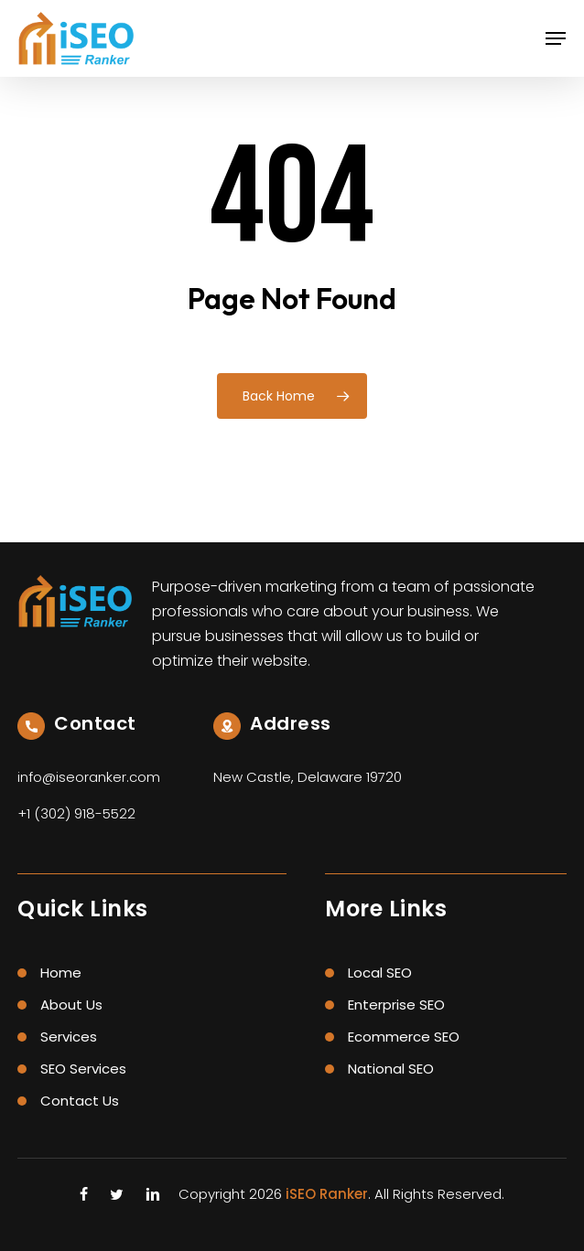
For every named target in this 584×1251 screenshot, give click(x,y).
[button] (556, 38)
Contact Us (79, 1100)
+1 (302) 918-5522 (76, 813)
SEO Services (83, 1068)
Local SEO (380, 972)
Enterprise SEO (396, 1004)
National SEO (391, 1068)
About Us (71, 1004)
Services (68, 1036)
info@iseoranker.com (88, 776)
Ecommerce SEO (404, 1036)
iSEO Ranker (327, 1193)
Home (60, 972)
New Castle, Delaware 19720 (307, 776)
